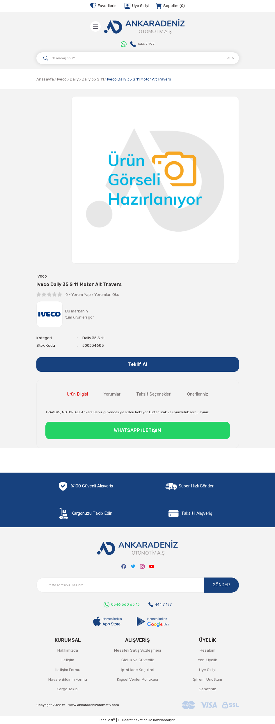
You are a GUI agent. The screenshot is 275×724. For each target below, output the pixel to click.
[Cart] (170, 6)
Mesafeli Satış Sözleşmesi (137, 650)
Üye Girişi (207, 670)
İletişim (67, 660)
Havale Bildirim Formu (67, 679)
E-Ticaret (125, 720)
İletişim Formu (67, 670)
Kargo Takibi (68, 689)
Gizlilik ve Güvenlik (137, 660)
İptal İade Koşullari (137, 670)
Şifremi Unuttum (207, 679)
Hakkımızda (67, 650)
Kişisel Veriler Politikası (137, 679)
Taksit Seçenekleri (153, 394)
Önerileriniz (197, 394)
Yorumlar (112, 394)
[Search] (137, 58)
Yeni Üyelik (207, 660)
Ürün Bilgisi (77, 394)
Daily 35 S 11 (93, 338)
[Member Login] (137, 6)
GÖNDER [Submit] (221, 584)
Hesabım (207, 650)
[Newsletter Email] (137, 585)
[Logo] (144, 26)
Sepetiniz (207, 689)
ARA (230, 58)
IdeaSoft (107, 720)
